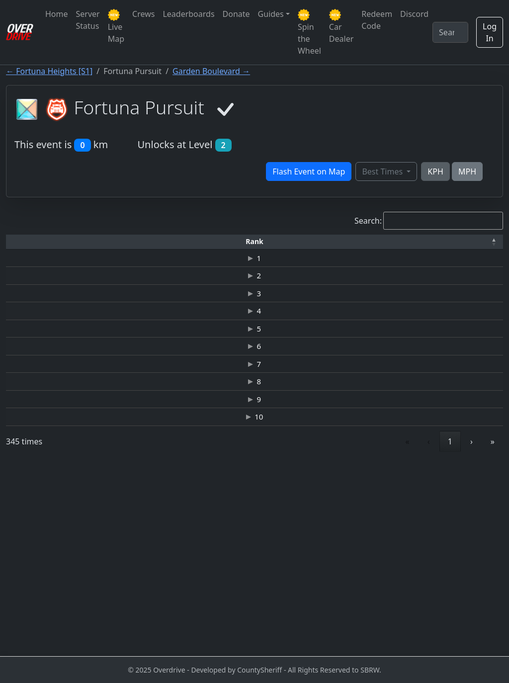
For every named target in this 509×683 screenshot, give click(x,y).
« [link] (268, 631)
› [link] (471, 631)
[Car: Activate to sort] (236, 242)
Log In (490, 32)
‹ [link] (289, 631)
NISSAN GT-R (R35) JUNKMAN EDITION (236, 269)
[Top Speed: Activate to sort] (296, 242)
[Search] (450, 32)
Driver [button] (103, 241)
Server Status (88, 19)
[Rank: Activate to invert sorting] (28, 242)
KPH (435, 171)
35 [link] (447, 631)
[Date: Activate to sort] (416, 242)
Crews (143, 13)
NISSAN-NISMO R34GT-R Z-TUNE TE (235, 418)
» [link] (493, 631)
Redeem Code (376, 19)
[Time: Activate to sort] (179, 242)
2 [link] (333, 631)
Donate (236, 13)
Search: (368, 220)
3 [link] (355, 631)
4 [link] (378, 631)
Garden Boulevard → (211, 71)
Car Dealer (341, 26)
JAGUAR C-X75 (235, 532)
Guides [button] (271, 13)
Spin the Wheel (309, 32)
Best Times (383, 171)
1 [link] (311, 631)
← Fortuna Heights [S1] (49, 71)
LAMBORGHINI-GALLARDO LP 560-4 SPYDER (235, 566)
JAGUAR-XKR (235, 380)
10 (28, 601)
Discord (414, 13)
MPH (467, 171)
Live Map (116, 26)
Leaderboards (188, 13)
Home (56, 13)
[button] (28, 242)
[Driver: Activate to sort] (103, 242)
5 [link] (401, 631)
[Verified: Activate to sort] (473, 242)
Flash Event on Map (308, 171)
